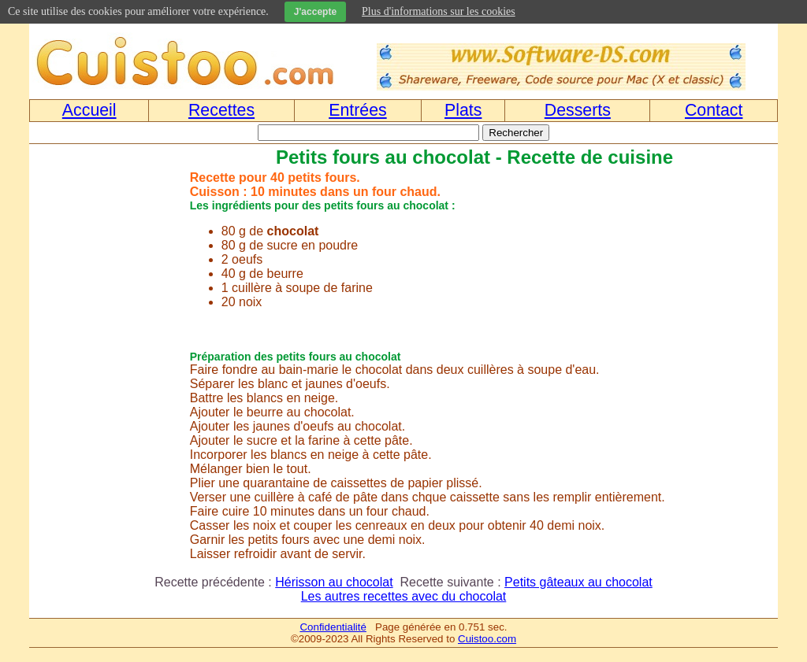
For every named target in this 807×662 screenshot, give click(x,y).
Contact (714, 110)
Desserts (578, 110)
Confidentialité (332, 627)
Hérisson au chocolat (333, 582)
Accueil (89, 110)
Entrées (358, 110)
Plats (463, 110)
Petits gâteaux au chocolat (578, 582)
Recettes (221, 110)
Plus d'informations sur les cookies (438, 11)
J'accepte (315, 11)
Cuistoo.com (487, 639)
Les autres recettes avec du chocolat (404, 596)
